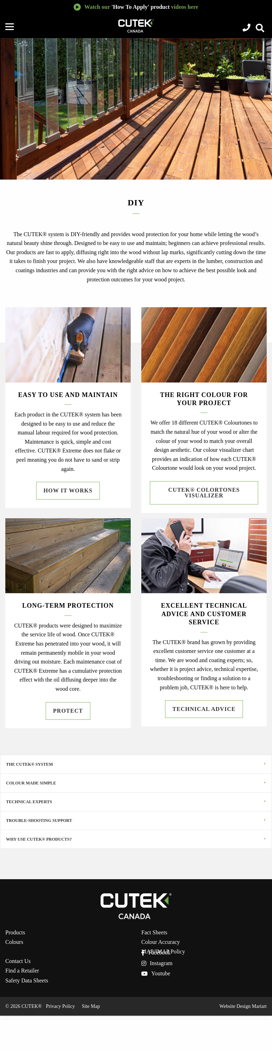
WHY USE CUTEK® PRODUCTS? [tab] (39, 839)
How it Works (68, 490)
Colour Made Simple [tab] (31, 783)
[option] (136, 109)
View (258, 28)
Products (15, 932)
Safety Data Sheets (26, 980)
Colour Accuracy (160, 942)
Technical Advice (204, 709)
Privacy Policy (60, 1006)
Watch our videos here (141, 7)
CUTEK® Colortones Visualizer (204, 492)
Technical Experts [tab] (29, 801)
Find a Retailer (22, 971)
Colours (14, 942)
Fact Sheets (154, 932)
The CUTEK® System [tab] (29, 764)
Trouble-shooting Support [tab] (39, 820)
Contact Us (18, 961)
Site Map (91, 1006)
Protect (68, 711)
